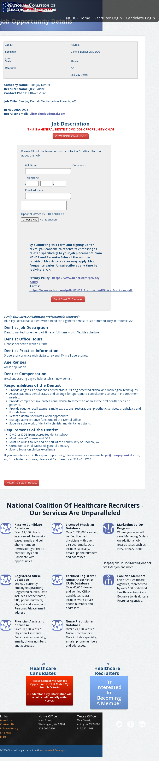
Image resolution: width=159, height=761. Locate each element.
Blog (3, 736)
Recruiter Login (108, 17)
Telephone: (32, 178)
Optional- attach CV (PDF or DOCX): (42, 214)
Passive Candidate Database (28, 526)
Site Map (5, 732)
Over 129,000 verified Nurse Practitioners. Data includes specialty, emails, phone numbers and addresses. (81, 637)
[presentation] (68, 231)
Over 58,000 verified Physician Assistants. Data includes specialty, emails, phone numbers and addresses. (30, 637)
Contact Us (7, 724)
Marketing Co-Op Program (130, 526)
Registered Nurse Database (27, 578)
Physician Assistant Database (29, 623)
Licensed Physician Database (80, 526)
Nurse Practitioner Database (80, 623)
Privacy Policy (9, 728)
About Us (6, 720)
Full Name (31, 165)
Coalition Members (131, 576)
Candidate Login (140, 17)
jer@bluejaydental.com (122, 455)
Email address (34, 190)
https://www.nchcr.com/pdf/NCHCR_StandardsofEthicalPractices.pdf (80, 290)
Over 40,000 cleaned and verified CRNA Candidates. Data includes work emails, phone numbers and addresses (80, 597)
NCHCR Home (78, 17)
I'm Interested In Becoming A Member (109, 692)
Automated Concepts (53, 750)
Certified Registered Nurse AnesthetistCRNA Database (81, 579)
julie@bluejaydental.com (47, 114)
